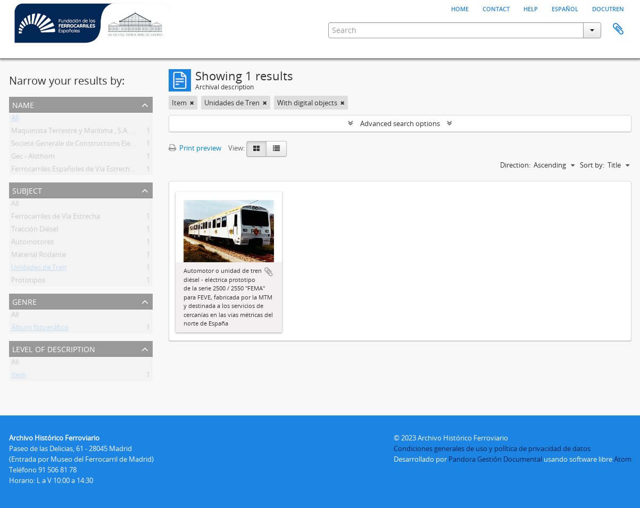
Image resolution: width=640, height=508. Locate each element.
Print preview (195, 148)
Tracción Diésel (34, 231)
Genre (24, 301)
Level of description (53, 348)
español (565, 8)
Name (23, 104)
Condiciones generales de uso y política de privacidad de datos (492, 448)
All (15, 119)
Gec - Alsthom (33, 158)
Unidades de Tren (39, 269)
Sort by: (592, 165)
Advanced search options (400, 123)
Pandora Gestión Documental (495, 459)
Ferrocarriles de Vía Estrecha (55, 218)
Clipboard (618, 29)
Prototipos (28, 282)
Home (460, 8)
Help (530, 8)
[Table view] (276, 149)
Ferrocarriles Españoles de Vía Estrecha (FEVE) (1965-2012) (102, 171)
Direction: (515, 165)
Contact (496, 8)
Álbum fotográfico (40, 329)
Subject (27, 189)
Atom (622, 459)
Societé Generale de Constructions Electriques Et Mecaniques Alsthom (121, 145)
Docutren (608, 8)
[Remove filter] (192, 102)
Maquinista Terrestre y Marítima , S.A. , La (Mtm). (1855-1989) (106, 132)
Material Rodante (38, 256)
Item (18, 376)
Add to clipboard (268, 272)
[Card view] (256, 149)
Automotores (32, 243)
